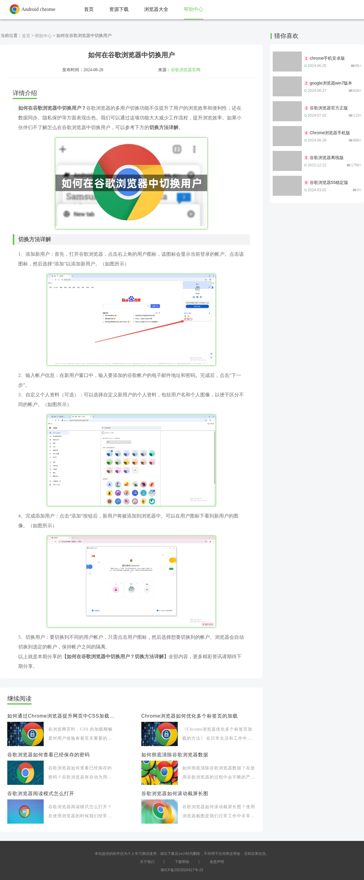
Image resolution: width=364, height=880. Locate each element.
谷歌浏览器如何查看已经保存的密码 (48, 754)
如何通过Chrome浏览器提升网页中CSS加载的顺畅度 (61, 715)
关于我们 (147, 862)
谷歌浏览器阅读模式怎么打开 (40, 793)
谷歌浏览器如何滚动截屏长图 (174, 793)
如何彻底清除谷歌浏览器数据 (174, 754)
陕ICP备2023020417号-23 (182, 870)
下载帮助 (182, 862)
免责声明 (217, 862)
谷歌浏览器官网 (186, 69)
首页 (26, 35)
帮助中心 (43, 35)
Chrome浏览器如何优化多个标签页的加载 (189, 715)
